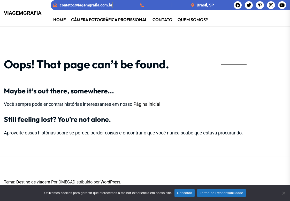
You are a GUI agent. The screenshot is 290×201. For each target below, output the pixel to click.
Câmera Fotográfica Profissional (109, 20)
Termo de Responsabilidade (221, 193)
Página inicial (146, 104)
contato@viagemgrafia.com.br (86, 5)
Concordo (184, 193)
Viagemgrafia (22, 13)
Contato (162, 20)
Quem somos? (193, 20)
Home (59, 20)
